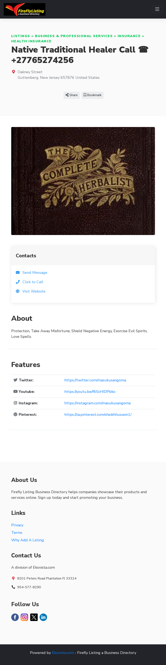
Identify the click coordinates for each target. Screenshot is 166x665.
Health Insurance (31, 41)
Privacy (17, 525)
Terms (16, 532)
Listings (20, 36)
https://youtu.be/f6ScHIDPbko (89, 391)
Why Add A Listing (27, 540)
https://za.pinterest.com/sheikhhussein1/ (97, 414)
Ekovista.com (63, 652)
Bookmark (92, 95)
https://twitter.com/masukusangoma (95, 380)
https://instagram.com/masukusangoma (97, 403)
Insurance (129, 36)
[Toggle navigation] (157, 9)
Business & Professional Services (74, 36)
